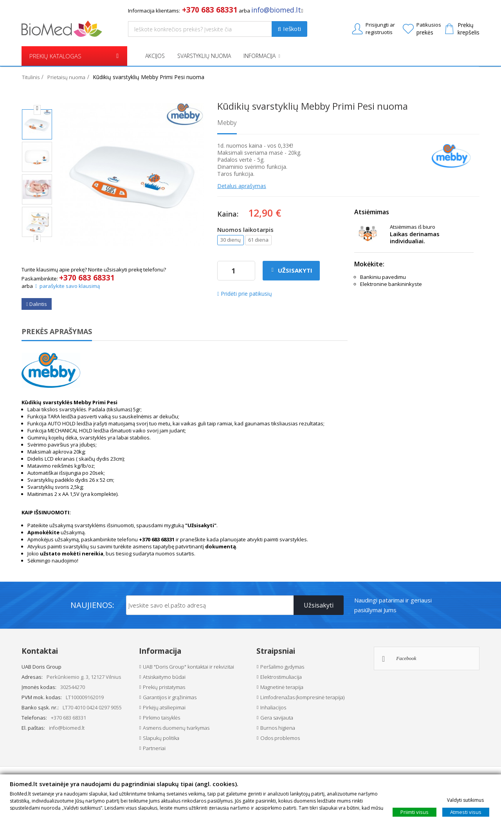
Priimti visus (414, 811)
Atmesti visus (465, 811)
